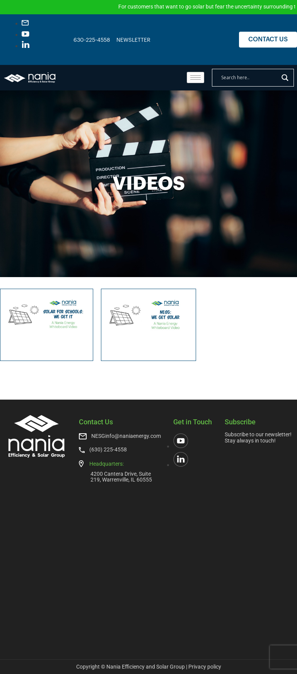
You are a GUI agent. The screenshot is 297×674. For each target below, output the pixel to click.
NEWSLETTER (133, 40)
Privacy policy (204, 667)
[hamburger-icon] (195, 77)
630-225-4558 (91, 40)
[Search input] (249, 77)
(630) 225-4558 (108, 449)
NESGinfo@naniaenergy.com (126, 436)
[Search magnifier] (285, 77)
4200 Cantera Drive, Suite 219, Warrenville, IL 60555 (121, 477)
